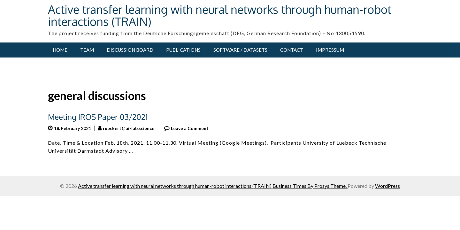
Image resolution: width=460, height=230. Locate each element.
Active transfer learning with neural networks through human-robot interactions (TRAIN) (219, 15)
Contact (291, 50)
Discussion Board (130, 50)
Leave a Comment (190, 128)
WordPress (387, 186)
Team (87, 50)
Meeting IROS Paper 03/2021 (98, 117)
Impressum (330, 50)
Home (60, 50)
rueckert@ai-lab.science (128, 128)
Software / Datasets (240, 50)
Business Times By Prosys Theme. (310, 186)
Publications (183, 50)
